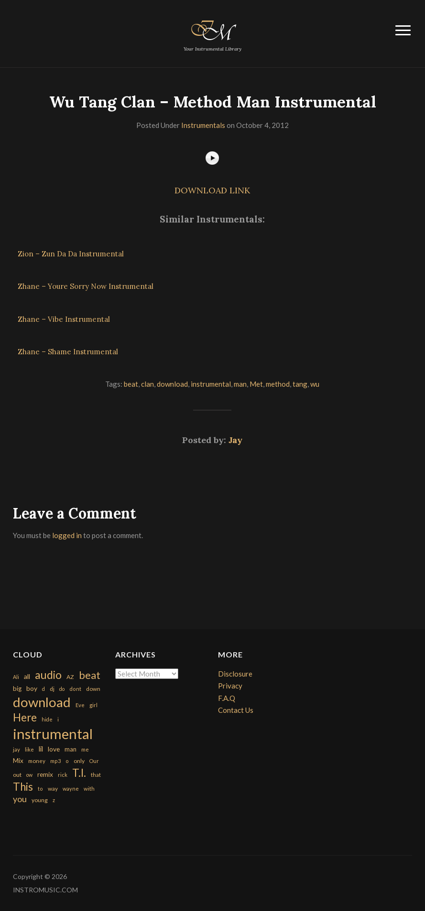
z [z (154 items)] (54, 800)
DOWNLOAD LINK (212, 190)
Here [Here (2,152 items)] (25, 717)
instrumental (211, 384)
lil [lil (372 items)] (41, 748)
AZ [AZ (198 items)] (70, 676)
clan (147, 384)
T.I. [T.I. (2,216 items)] (79, 772)
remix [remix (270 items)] (45, 774)
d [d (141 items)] (43, 689)
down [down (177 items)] (93, 688)
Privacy (230, 685)
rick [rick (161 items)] (62, 775)
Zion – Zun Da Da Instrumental (71, 253)
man (240, 384)
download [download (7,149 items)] (42, 702)
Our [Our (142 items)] (94, 761)
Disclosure (235, 673)
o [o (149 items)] (67, 761)
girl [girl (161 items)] (93, 705)
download (172, 384)
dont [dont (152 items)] (75, 689)
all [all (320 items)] (27, 676)
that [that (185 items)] (96, 774)
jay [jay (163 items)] (16, 749)
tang (300, 384)
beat (131, 384)
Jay (235, 439)
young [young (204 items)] (40, 800)
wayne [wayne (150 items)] (71, 788)
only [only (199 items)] (79, 760)
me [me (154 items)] (85, 749)
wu (314, 384)
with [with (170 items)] (89, 788)
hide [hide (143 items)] (47, 719)
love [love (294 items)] (54, 749)
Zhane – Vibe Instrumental (64, 319)
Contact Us (235, 710)
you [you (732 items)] (20, 799)
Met (256, 384)
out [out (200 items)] (17, 774)
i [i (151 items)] (58, 719)
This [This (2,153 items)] (23, 786)
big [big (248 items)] (17, 688)
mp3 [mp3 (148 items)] (55, 761)
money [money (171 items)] (36, 761)
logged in (67, 535)
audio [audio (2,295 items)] (48, 674)
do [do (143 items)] (62, 689)
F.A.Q (226, 698)
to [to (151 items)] (40, 788)
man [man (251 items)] (70, 749)
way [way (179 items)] (53, 788)
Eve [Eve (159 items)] (80, 705)
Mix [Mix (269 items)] (18, 760)
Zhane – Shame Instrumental (68, 351)
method (278, 384)
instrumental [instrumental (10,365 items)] (53, 733)
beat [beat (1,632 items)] (89, 675)
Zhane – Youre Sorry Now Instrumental (85, 286)
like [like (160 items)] (29, 749)
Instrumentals (203, 125)
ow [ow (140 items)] (29, 775)
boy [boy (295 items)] (31, 688)
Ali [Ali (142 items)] (16, 677)
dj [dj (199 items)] (52, 688)
